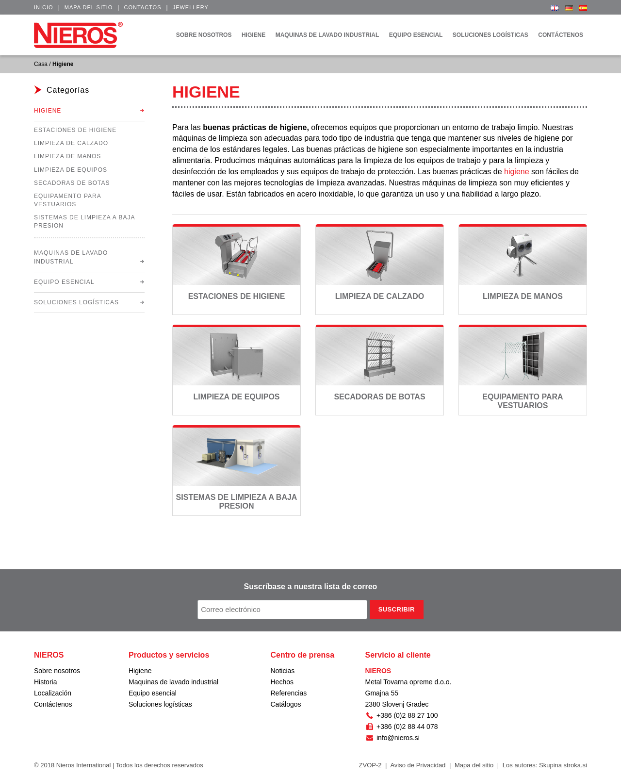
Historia (45, 682)
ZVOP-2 (370, 765)
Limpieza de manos (523, 296)
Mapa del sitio (89, 7)
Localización (52, 693)
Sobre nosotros (57, 671)
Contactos (142, 7)
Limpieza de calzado (379, 296)
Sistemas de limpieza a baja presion (236, 501)
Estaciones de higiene (236, 296)
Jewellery (191, 7)
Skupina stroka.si (563, 765)
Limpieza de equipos (236, 397)
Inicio (43, 7)
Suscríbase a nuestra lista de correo (310, 586)
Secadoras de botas (379, 397)
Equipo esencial (64, 282)
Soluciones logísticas (76, 302)
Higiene (47, 110)
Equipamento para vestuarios (522, 401)
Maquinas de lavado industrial (71, 257)
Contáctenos (53, 704)
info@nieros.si (392, 738)
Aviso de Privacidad (417, 765)
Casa (41, 64)
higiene (516, 171)
